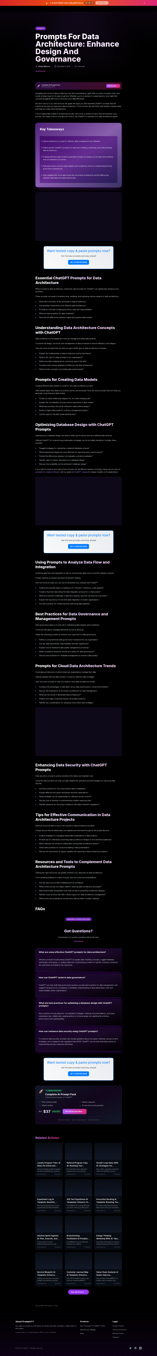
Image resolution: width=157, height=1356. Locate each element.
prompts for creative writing (46, 472)
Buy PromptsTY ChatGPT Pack (92, 1326)
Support (116, 1337)
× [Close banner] (144, 3)
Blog (82, 1333)
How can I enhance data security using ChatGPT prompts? (68, 1031)
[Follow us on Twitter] (130, 1348)
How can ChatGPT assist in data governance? (62, 977)
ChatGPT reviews (81, 472)
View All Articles (78, 1292)
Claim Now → (102, 3)
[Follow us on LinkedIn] (140, 1348)
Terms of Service (119, 1330)
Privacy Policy (118, 1326)
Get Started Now (78, 262)
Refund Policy (118, 1333)
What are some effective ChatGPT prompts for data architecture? (72, 952)
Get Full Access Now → (74, 1111)
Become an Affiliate (87, 1330)
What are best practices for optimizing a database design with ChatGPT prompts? (75, 1004)
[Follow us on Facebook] (135, 1348)
